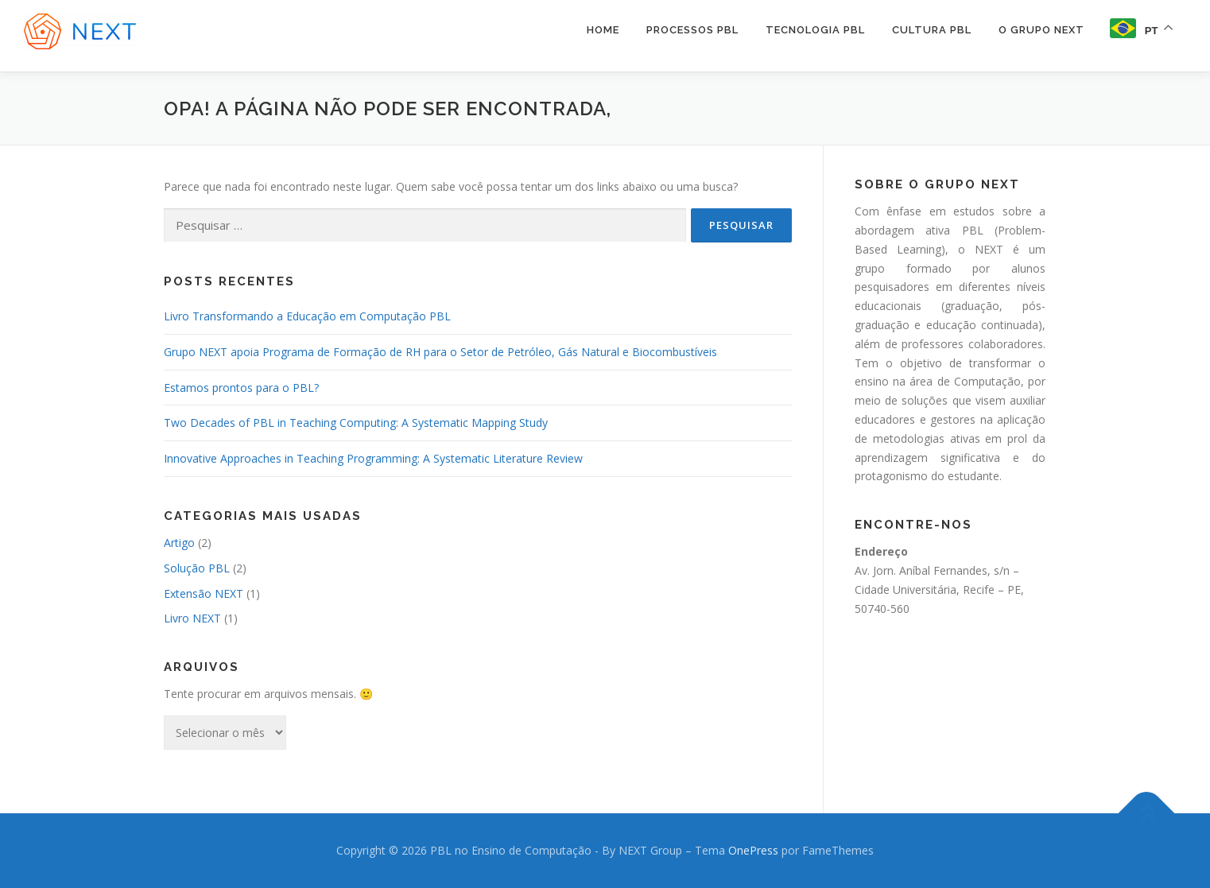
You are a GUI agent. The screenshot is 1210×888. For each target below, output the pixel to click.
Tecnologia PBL (815, 30)
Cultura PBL (931, 30)
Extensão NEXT (203, 593)
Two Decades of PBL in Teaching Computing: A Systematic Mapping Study (356, 422)
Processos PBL (692, 30)
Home (603, 30)
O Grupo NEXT (1041, 30)
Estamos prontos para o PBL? (241, 387)
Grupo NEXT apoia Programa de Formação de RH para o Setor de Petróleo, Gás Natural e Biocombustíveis (440, 351)
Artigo (179, 542)
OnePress (753, 850)
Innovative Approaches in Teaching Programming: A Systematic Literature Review (373, 458)
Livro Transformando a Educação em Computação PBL (307, 316)
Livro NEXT (192, 618)
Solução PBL (197, 568)
